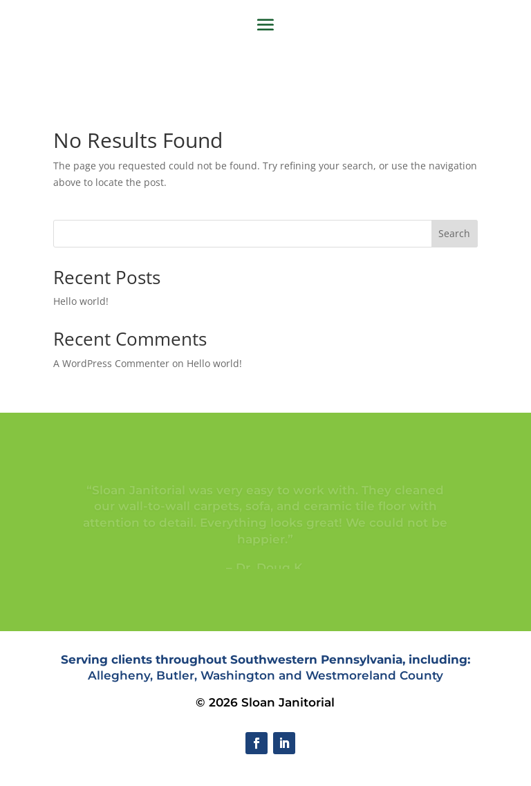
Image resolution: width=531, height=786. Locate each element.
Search (454, 233)
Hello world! (81, 301)
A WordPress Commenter (111, 363)
